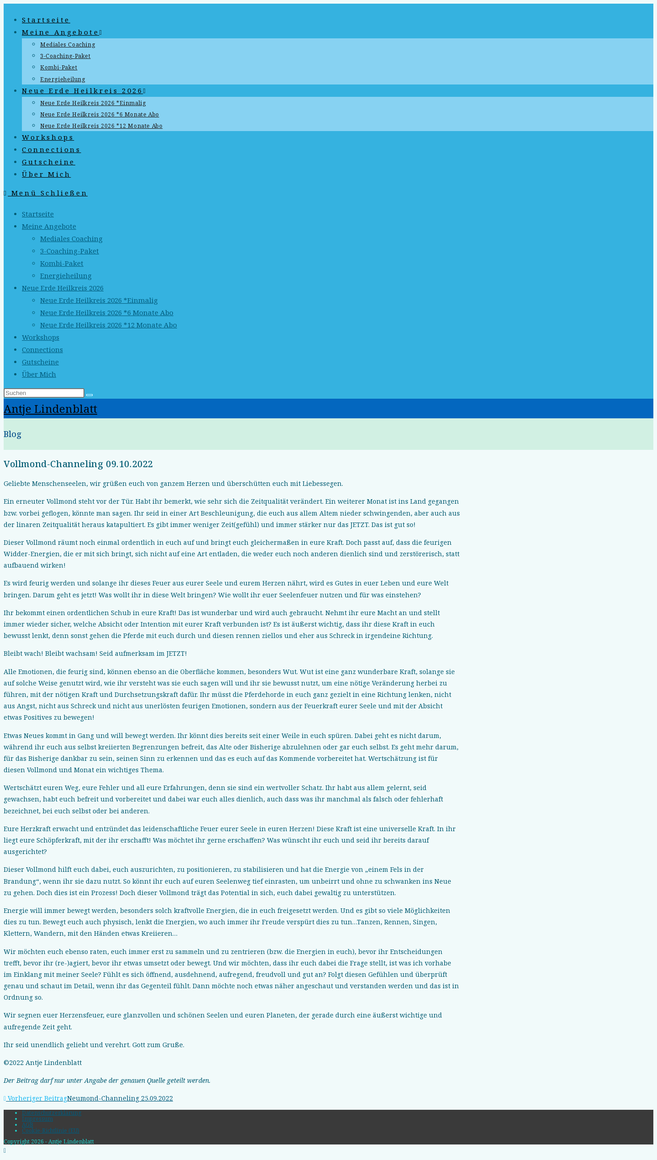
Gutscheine (40, 361)
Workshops (40, 337)
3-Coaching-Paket (69, 250)
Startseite (38, 213)
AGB (27, 1124)
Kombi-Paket (61, 263)
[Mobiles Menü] (46, 192)
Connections (42, 349)
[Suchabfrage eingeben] (44, 393)
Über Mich (39, 374)
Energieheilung (66, 275)
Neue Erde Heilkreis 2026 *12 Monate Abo (108, 324)
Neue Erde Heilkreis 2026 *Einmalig (99, 300)
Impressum (37, 1119)
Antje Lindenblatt (50, 408)
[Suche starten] (89, 395)
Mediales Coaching (71, 238)
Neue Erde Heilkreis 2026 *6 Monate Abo (106, 312)
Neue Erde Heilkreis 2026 (63, 287)
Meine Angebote (49, 226)
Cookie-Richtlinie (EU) (50, 1130)
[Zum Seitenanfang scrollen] (5, 1150)
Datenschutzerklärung (51, 1113)
